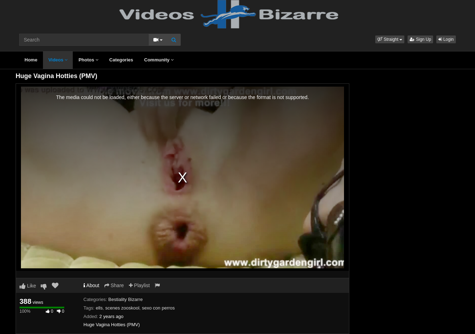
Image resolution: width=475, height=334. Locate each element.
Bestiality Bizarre (125, 299)
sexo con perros (158, 308)
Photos (88, 59)
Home (30, 59)
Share (114, 285)
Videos (57, 59)
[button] (389, 39)
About (91, 285)
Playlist (139, 285)
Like (28, 286)
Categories (121, 59)
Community (159, 59)
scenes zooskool (122, 308)
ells (99, 308)
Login (446, 39)
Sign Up (420, 39)
